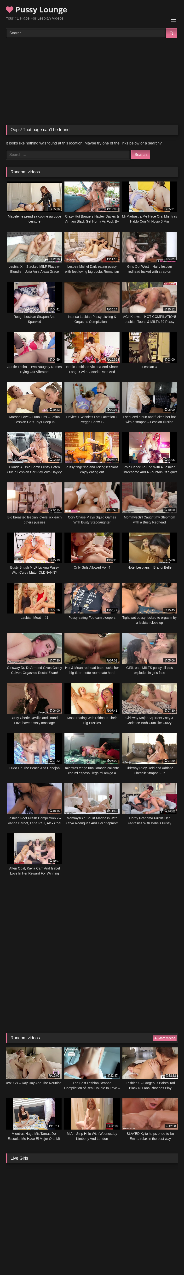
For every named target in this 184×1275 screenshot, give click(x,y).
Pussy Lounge (36, 9)
